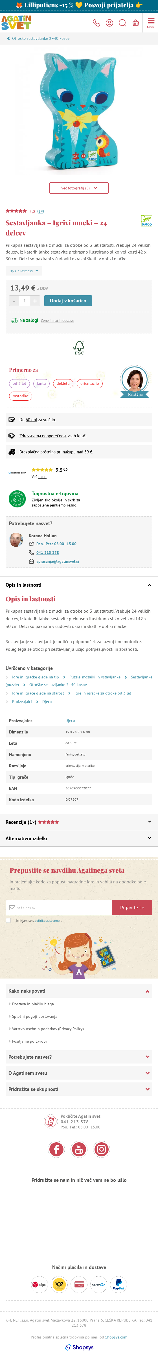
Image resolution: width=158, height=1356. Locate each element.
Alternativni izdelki (78, 838)
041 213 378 (47, 552)
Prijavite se (132, 907)
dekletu (63, 383)
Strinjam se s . (37, 920)
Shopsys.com (116, 1337)
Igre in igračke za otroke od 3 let (102, 693)
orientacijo (89, 383)
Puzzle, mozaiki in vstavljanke (95, 677)
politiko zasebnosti (48, 920)
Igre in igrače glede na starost (38, 693)
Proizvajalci (22, 701)
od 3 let (19, 383)
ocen (42, 476)
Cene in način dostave (57, 320)
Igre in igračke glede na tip (36, 677)
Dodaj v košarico (68, 300)
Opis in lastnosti (78, 585)
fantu (41, 383)
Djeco (47, 701)
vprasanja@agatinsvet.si (57, 561)
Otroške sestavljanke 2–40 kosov (41, 38)
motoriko (20, 395)
